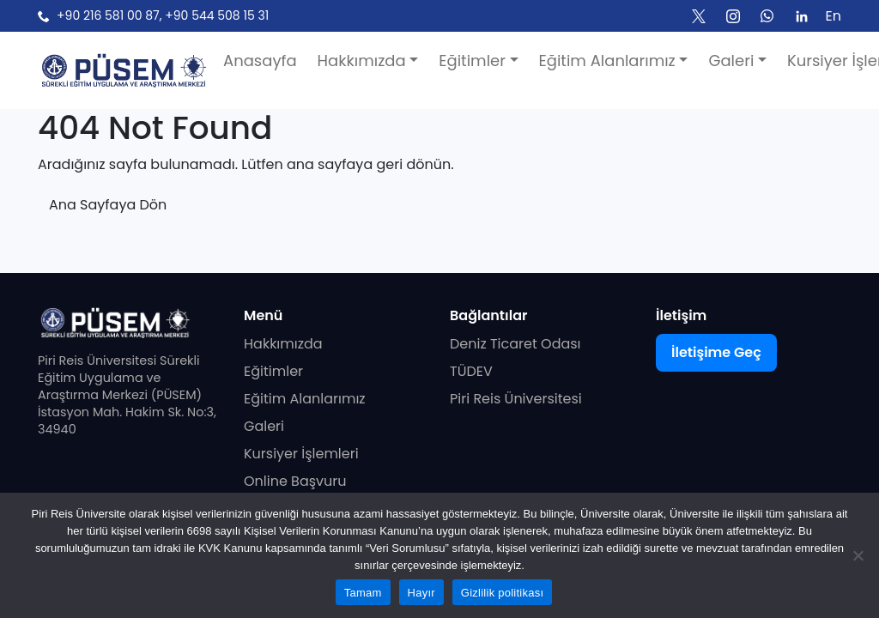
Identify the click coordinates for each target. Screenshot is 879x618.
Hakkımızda (283, 344)
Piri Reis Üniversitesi (516, 399)
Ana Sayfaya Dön (108, 205)
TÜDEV (471, 371)
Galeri (264, 426)
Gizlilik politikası (502, 592)
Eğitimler (273, 371)
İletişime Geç (716, 352)
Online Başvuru (295, 481)
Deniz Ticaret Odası (515, 344)
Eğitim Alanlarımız (305, 399)
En (833, 16)
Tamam (363, 592)
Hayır (421, 592)
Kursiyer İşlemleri (301, 454)
